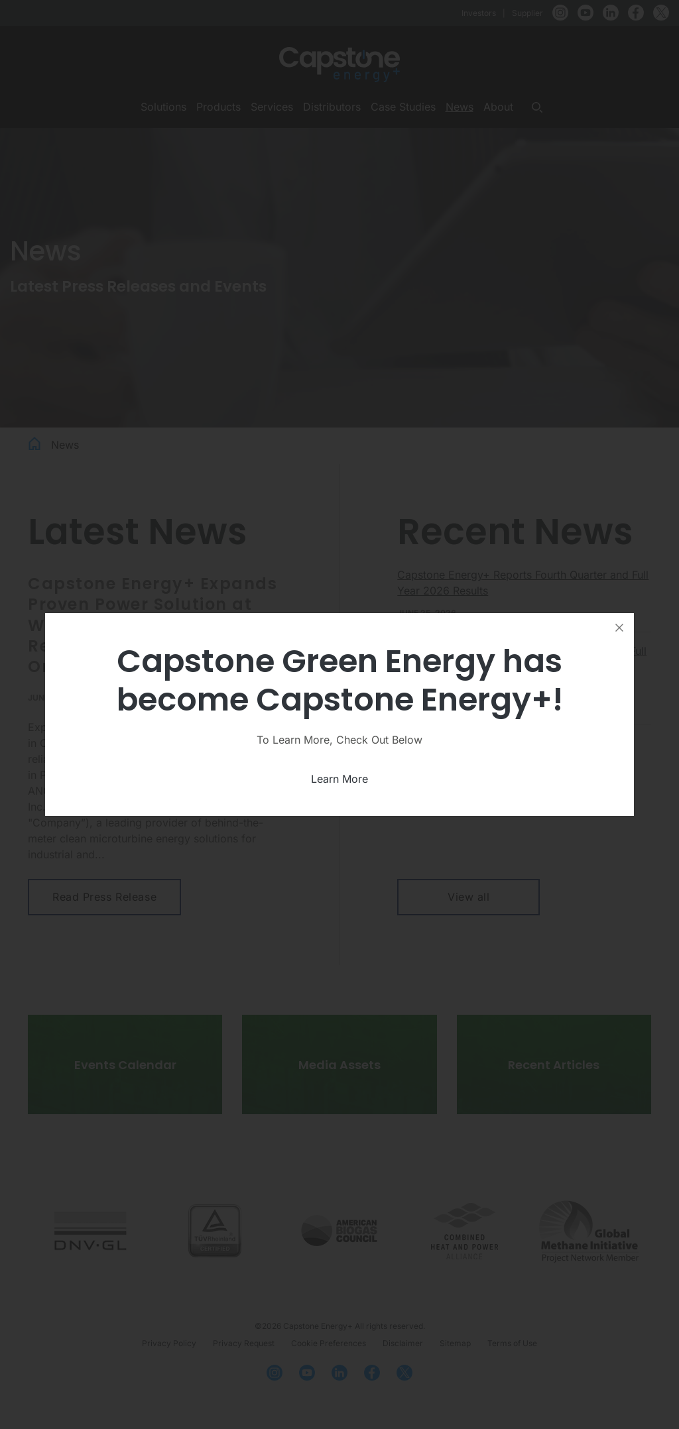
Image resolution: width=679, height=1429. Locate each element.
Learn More (339, 778)
